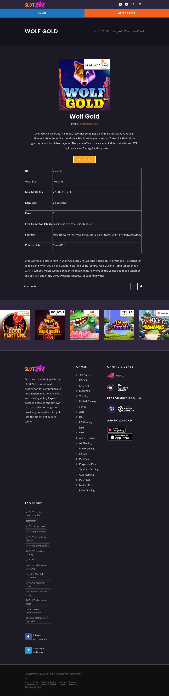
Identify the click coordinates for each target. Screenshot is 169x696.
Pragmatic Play (121, 31)
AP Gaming (85, 443)
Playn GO (84, 479)
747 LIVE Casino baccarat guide (34, 514)
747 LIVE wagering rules (35, 584)
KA (81, 417)
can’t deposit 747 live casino (36, 593)
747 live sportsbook (35, 531)
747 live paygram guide (37, 545)
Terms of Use (31, 682)
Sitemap (73, 682)
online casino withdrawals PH (33, 611)
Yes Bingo (84, 396)
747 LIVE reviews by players (36, 539)
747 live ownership (35, 526)
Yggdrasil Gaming (88, 469)
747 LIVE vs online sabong (35, 553)
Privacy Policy (49, 682)
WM (81, 432)
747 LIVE (30, 560)
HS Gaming (85, 422)
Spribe (82, 406)
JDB (81, 411)
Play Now (84, 159)
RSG (81, 427)
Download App (33, 686)
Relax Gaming (87, 490)
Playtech (84, 458)
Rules (62, 682)
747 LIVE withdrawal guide (36, 602)
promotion (31, 520)
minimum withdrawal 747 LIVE (36, 567)
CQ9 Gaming (86, 474)
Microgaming (86, 448)
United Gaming (87, 401)
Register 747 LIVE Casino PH (34, 576)
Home (96, 31)
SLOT (106, 31)
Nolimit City (86, 485)
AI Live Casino (87, 437)
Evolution (84, 390)
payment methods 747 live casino (37, 619)
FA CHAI (84, 385)
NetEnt (83, 453)
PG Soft (83, 380)
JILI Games (85, 375)
